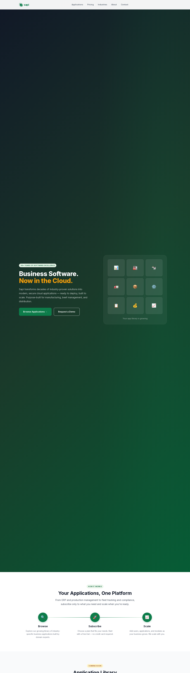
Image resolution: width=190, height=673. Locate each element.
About (114, 4)
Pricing (90, 4)
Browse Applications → (35, 311)
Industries (102, 4)
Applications (77, 4)
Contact (124, 4)
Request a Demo (66, 311)
